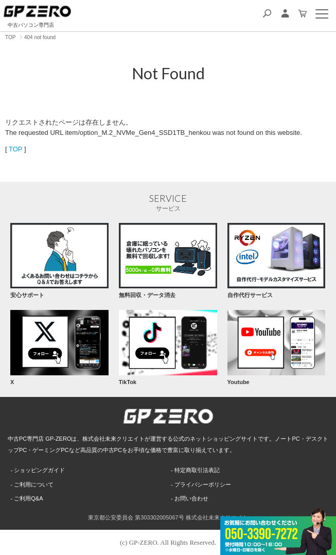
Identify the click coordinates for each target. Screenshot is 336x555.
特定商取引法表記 (197, 470)
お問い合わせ (191, 498)
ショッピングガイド (39, 470)
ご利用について (34, 484)
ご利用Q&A (28, 498)
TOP (15, 149)
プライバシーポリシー (202, 484)
